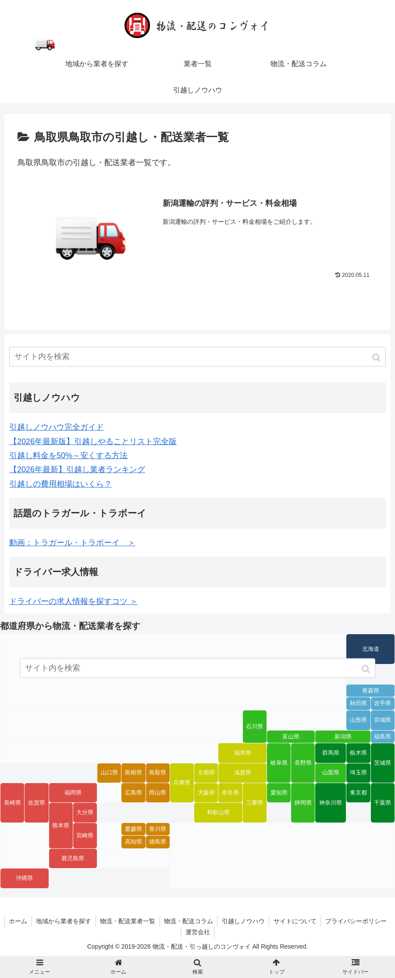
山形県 (358, 720)
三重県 (254, 803)
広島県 (133, 793)
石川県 (254, 727)
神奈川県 (330, 803)
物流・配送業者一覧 (162, 921)
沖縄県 (24, 878)
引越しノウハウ (279, 921)
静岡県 (303, 803)
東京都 (358, 793)
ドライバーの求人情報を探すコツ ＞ (73, 601)
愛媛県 (133, 829)
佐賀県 (36, 803)
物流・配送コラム (224, 921)
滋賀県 (242, 773)
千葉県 (382, 803)
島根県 (133, 773)
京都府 (206, 773)
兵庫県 (181, 783)
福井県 (242, 753)
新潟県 (343, 737)
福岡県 (73, 793)
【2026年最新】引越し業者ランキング (77, 470)
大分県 (84, 812)
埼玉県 (358, 773)
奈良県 (230, 793)
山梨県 (330, 773)
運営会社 (233, 932)
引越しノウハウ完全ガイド (56, 427)
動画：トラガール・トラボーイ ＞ (72, 542)
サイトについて (331, 921)
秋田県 (358, 704)
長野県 (303, 763)
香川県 (157, 829)
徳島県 (157, 842)
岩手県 (382, 704)
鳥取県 (157, 773)
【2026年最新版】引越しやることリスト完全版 (93, 441)
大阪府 (206, 793)
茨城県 (382, 763)
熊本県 (60, 826)
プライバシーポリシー (180, 932)
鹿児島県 (72, 858)
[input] (197, 357)
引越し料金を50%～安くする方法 (68, 455)
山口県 (109, 773)
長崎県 (12, 803)
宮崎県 (84, 836)
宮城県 (382, 720)
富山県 (290, 737)
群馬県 (330, 753)
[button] (377, 357)
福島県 (382, 737)
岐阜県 (279, 763)
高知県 (133, 842)
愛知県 (279, 793)
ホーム (52, 921)
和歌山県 (218, 812)
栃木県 (358, 753)
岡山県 (157, 793)
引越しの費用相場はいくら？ (60, 484)
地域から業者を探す (98, 921)
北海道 (370, 649)
